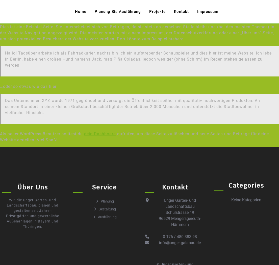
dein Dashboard (100, 133)
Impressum (207, 11)
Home (80, 11)
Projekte (157, 11)
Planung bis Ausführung (118, 11)
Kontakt (181, 11)
